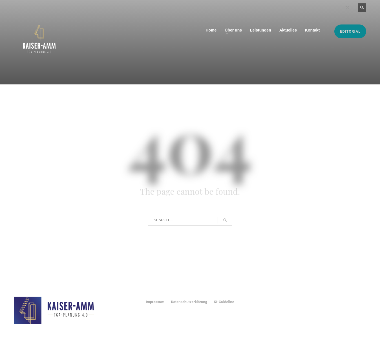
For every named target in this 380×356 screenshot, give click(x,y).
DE (347, 7)
